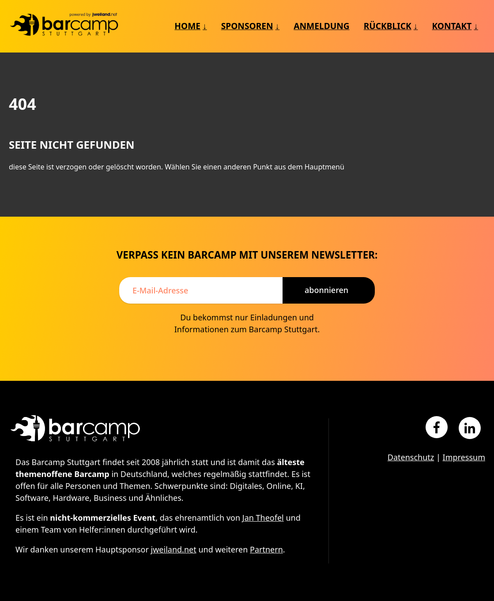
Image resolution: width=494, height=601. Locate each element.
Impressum (464, 457)
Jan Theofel (263, 517)
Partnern (266, 549)
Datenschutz (411, 457)
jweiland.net (173, 549)
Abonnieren (326, 290)
